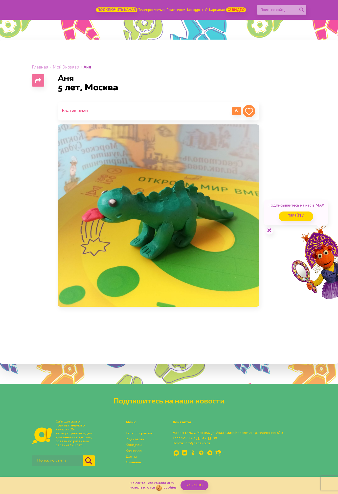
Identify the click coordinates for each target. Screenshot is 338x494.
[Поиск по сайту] (277, 10)
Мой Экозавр (66, 67)
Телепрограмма (151, 9)
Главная (40, 67)
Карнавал (134, 450)
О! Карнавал (215, 9)
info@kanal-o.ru (197, 443)
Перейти (296, 216)
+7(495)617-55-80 (203, 438)
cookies (170, 487)
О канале (133, 462)
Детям (131, 456)
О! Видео (236, 9)
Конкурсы (195, 9)
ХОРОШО (194, 485)
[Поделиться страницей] (38, 80)
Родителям (176, 9)
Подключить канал (116, 9)
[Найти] (301, 10)
